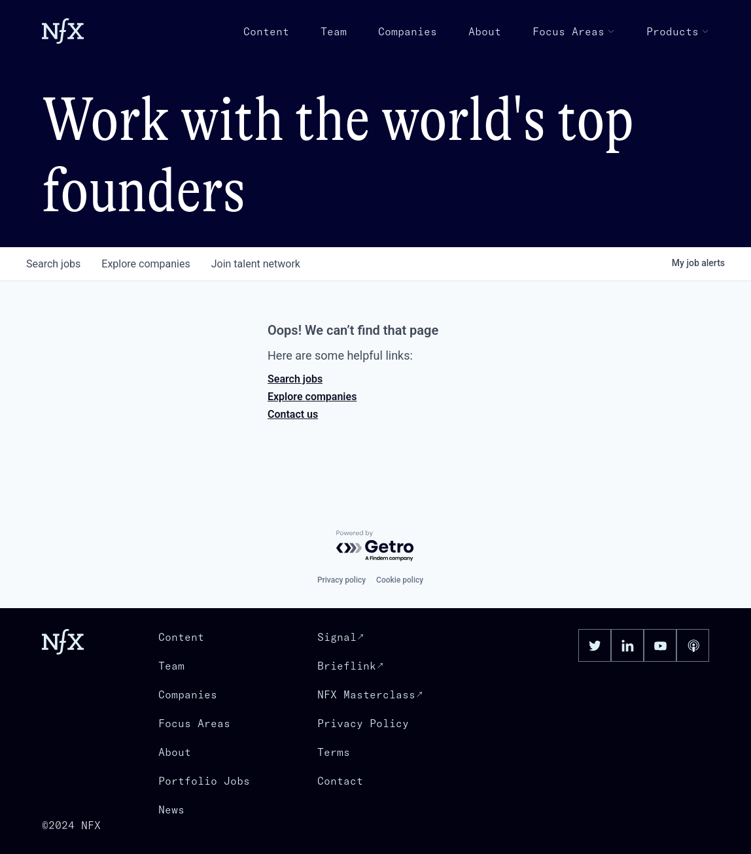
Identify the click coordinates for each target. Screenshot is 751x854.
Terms (333, 752)
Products (677, 31)
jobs (53, 264)
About (484, 31)
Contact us (293, 414)
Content (266, 31)
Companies (407, 31)
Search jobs (295, 379)
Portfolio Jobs (204, 780)
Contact (340, 780)
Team (334, 31)
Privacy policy (341, 580)
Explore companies (312, 396)
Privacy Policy (363, 723)
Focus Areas (574, 31)
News (171, 809)
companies (145, 264)
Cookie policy (399, 580)
